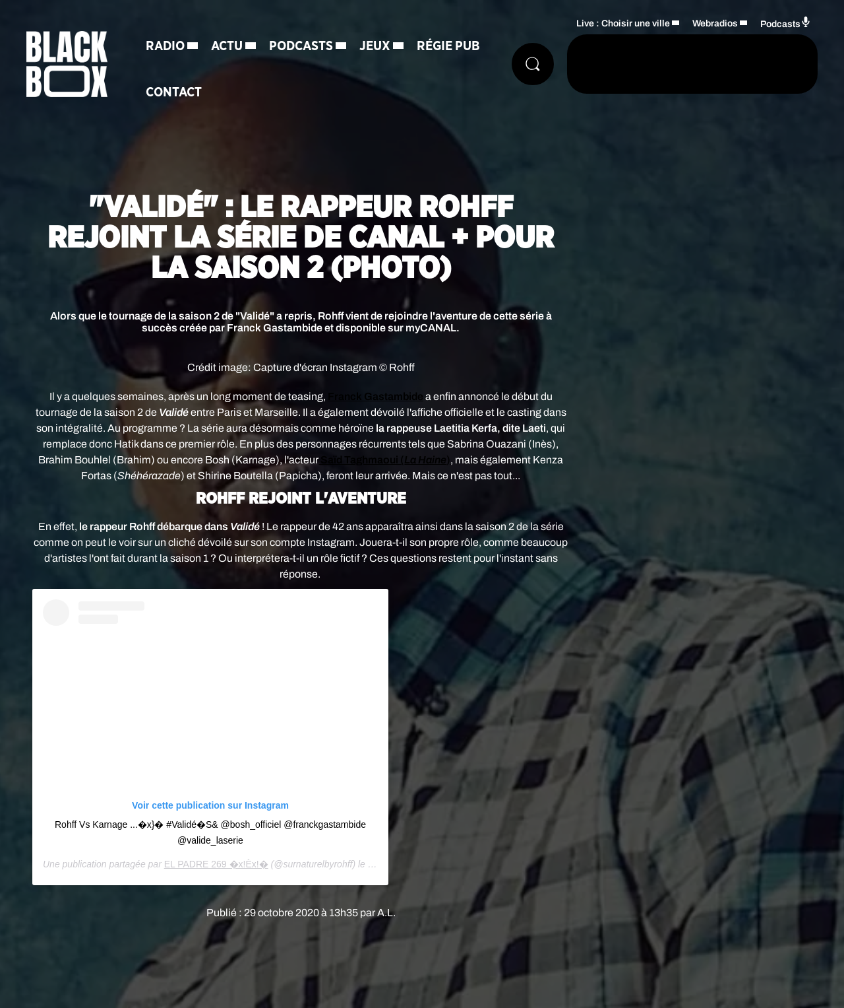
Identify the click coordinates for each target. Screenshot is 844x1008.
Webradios (715, 23)
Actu (227, 46)
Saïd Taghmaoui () (384, 459)
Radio (165, 46)
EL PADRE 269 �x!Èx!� (216, 864)
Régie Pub (448, 46)
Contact (174, 92)
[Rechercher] (533, 64)
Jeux (374, 46)
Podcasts (301, 46)
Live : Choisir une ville (623, 23)
